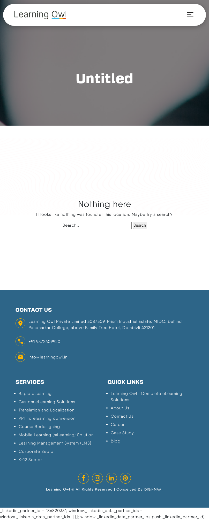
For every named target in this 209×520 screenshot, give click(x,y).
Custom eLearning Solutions (47, 401)
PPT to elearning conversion (47, 418)
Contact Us (122, 416)
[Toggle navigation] (188, 14)
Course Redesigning (39, 426)
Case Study (122, 432)
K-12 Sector (30, 459)
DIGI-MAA (152, 489)
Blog (116, 441)
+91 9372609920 (44, 341)
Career (118, 424)
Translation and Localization (46, 410)
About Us (120, 408)
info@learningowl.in (48, 357)
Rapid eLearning (35, 393)
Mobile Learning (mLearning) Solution (56, 434)
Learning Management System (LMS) (55, 443)
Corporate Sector (37, 451)
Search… (71, 225)
